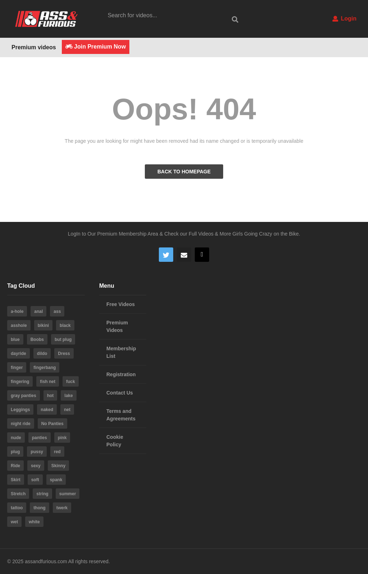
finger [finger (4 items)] (17, 367)
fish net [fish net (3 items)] (47, 381)
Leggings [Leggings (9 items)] (20, 409)
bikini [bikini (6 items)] (43, 325)
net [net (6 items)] (67, 409)
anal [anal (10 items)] (38, 311)
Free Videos (120, 304)
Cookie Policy (114, 440)
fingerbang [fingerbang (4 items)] (44, 367)
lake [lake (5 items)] (68, 395)
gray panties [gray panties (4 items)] (23, 395)
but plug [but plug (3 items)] (63, 339)
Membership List (121, 352)
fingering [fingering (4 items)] (20, 381)
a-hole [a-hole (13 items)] (17, 311)
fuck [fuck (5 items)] (70, 381)
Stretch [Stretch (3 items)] (18, 493)
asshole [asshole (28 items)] (19, 325)
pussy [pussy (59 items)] (37, 451)
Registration (121, 374)
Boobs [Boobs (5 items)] (37, 339)
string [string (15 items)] (42, 493)
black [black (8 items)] (65, 325)
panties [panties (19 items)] (39, 437)
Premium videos (34, 47)
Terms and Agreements (120, 415)
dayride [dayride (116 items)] (18, 353)
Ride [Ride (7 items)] (15, 465)
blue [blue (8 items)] (15, 339)
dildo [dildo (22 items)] (42, 353)
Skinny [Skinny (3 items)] (58, 465)
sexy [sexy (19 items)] (36, 465)
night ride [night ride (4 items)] (21, 423)
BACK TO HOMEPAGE (184, 171)
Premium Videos (117, 326)
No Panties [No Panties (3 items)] (52, 423)
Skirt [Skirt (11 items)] (15, 479)
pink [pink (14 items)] (62, 437)
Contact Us (119, 393)
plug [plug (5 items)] (15, 451)
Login (344, 18)
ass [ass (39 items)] (57, 311)
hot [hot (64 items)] (50, 395)
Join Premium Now (95, 47)
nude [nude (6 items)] (16, 437)
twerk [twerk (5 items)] (62, 507)
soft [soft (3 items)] (35, 479)
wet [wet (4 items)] (14, 521)
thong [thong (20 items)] (39, 507)
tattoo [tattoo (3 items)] (17, 507)
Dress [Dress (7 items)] (64, 353)
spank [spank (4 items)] (56, 479)
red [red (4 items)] (57, 451)
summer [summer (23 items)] (67, 493)
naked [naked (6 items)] (47, 409)
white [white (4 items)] (34, 521)
